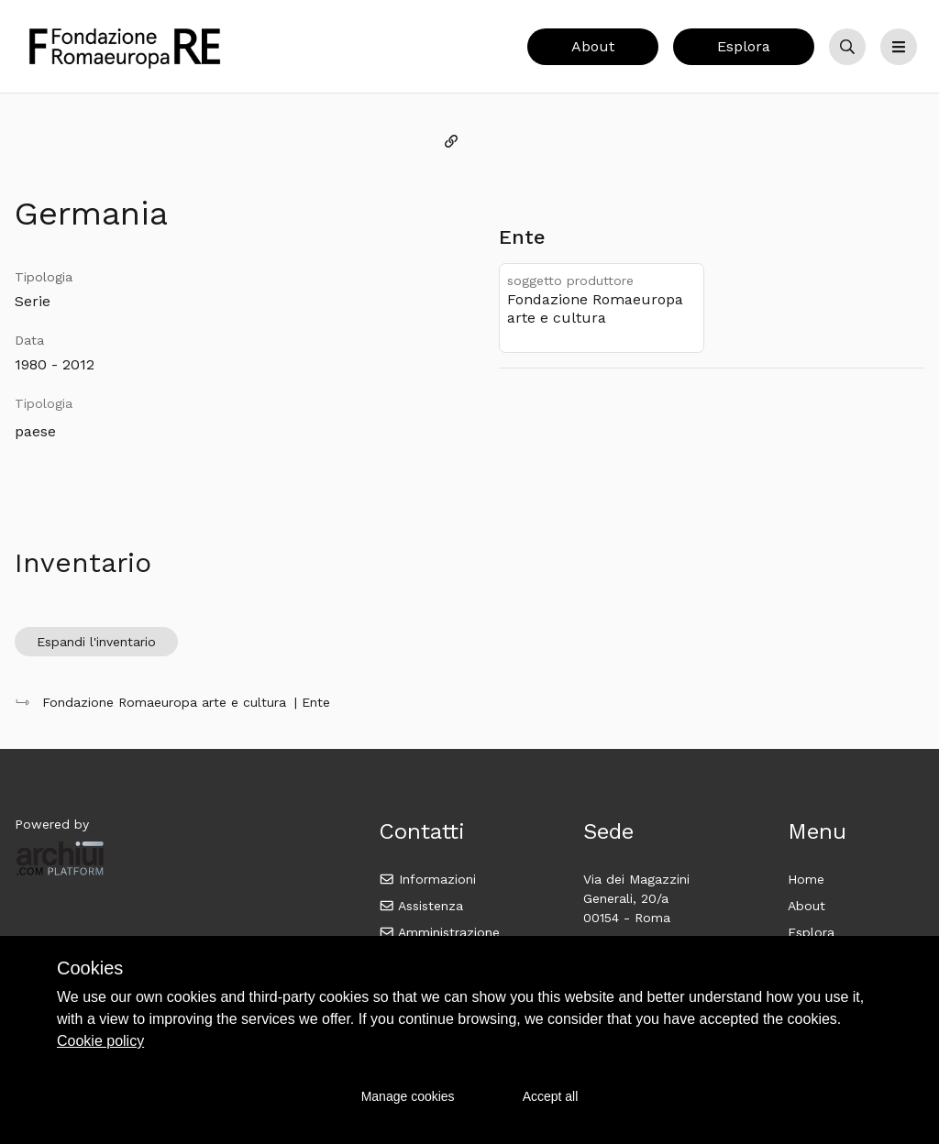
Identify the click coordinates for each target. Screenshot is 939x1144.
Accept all (551, 1096)
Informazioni (428, 879)
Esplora (743, 46)
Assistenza (421, 905)
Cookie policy (100, 1041)
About (592, 46)
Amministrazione (440, 932)
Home (806, 879)
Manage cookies (408, 1096)
